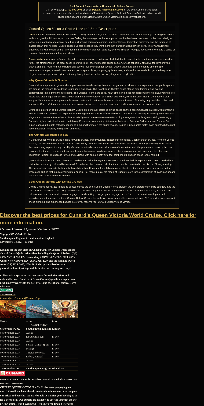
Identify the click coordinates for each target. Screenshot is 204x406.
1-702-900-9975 (73, 9)
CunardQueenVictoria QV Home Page (20, 298)
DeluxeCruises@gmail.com (107, 9)
